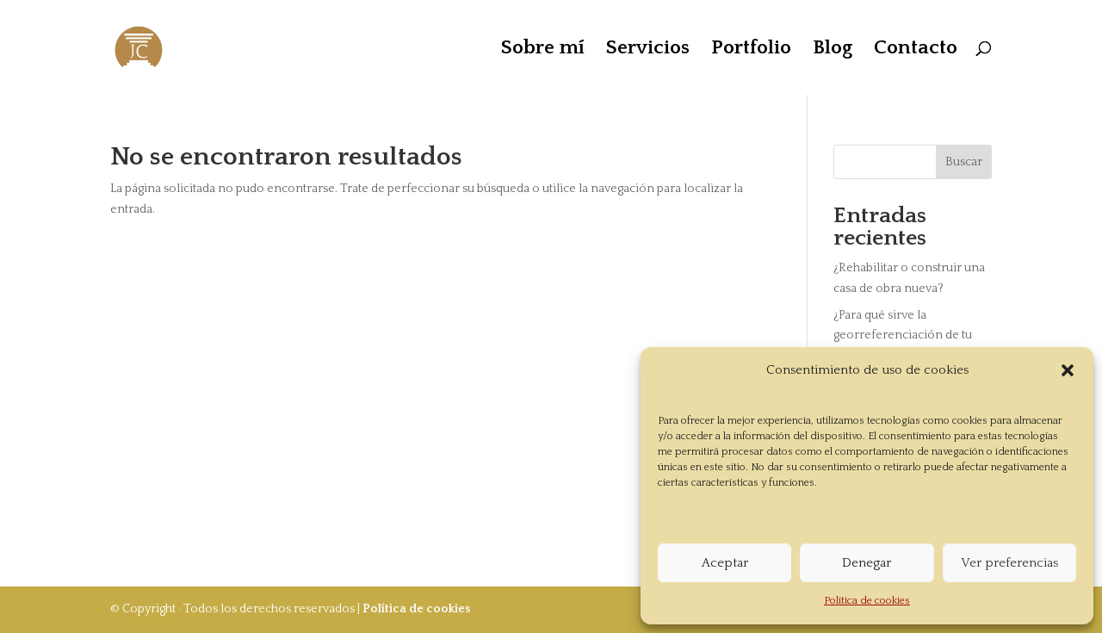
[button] (1067, 370)
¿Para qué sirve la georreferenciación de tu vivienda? (902, 335)
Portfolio (751, 50)
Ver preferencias (1009, 562)
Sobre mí (543, 50)
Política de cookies (867, 600)
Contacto (915, 50)
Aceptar (725, 562)
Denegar (866, 562)
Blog (832, 50)
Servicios (648, 50)
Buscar (963, 162)
